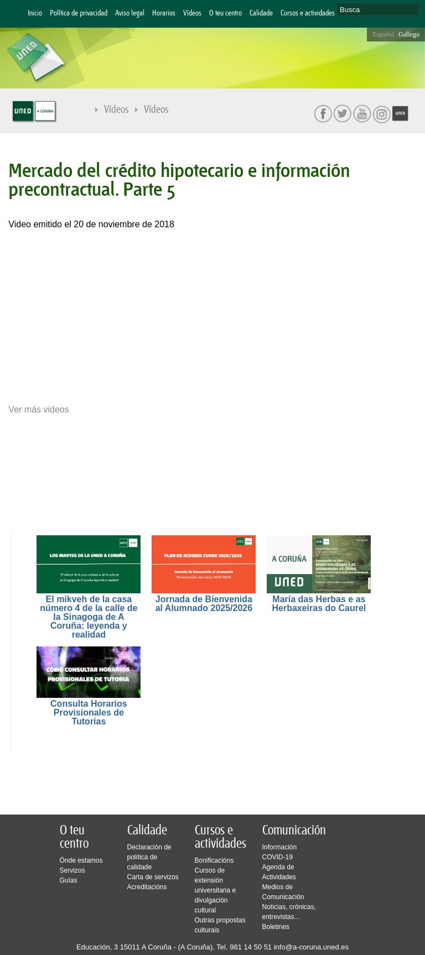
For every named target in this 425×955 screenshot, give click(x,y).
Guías (68, 880)
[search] (377, 9)
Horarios (163, 13)
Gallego (408, 34)
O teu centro (225, 13)
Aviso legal (129, 13)
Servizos (72, 870)
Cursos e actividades (308, 13)
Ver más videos (38, 409)
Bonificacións (214, 860)
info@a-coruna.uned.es (311, 947)
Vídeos (192, 13)
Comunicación (294, 830)
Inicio (35, 13)
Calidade (261, 13)
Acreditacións (147, 887)
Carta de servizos (153, 877)
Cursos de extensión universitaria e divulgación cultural (215, 890)
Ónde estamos (81, 860)
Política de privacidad (78, 13)
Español (383, 34)
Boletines (275, 927)
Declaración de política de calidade (149, 857)
